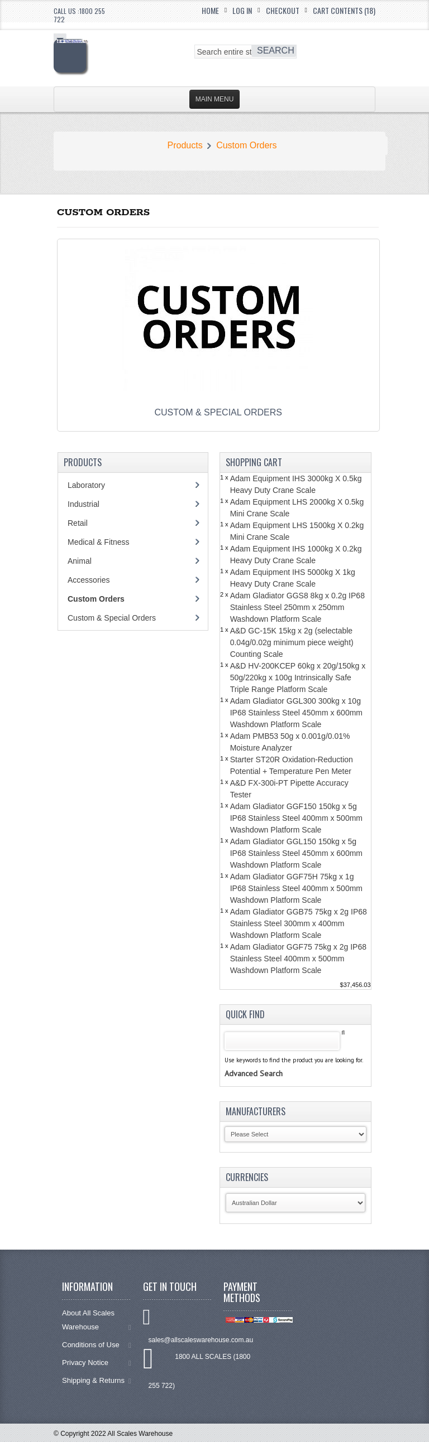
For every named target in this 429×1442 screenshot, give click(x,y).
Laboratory (86, 485)
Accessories (88, 579)
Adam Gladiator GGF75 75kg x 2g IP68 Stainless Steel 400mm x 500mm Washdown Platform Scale (298, 958)
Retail (78, 523)
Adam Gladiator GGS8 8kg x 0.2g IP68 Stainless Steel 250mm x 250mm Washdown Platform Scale (297, 607)
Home (210, 10)
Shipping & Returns (96, 1380)
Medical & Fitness (98, 542)
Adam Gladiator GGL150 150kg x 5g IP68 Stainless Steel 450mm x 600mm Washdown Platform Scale (296, 853)
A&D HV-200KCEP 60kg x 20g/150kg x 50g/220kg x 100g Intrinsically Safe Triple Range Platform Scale (298, 677)
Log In (242, 10)
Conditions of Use (96, 1345)
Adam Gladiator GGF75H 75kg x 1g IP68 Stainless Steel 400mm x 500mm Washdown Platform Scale (296, 888)
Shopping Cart (254, 462)
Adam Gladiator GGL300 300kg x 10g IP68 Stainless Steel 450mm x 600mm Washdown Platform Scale (296, 712)
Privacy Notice (96, 1362)
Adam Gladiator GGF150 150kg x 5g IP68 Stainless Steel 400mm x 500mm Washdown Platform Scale (296, 818)
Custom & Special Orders (112, 617)
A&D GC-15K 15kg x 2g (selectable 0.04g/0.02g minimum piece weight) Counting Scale (292, 642)
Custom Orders (246, 145)
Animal (80, 561)
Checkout (282, 10)
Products (185, 145)
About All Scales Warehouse (96, 1320)
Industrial (83, 504)
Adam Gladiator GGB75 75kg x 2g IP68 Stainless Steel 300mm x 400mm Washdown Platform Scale (298, 923)
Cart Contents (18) (344, 10)
